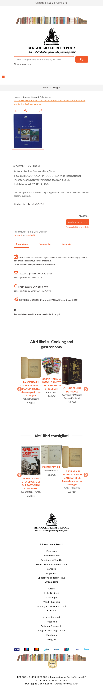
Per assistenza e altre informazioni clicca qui (37, 314)
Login (50, 2)
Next (84, 388)
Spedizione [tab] (22, 243)
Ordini (51, 588)
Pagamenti (51, 573)
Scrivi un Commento (51, 626)
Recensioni (51, 621)
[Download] (33, 110)
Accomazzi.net (70, 683)
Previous (18, 388)
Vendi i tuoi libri (51, 602)
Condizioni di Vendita (51, 560)
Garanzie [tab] (66, 243)
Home (17, 97)
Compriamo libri (51, 555)
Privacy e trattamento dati (51, 606)
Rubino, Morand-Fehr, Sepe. (37, 97)
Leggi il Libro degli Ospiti (51, 630)
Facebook (51, 635)
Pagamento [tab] (44, 243)
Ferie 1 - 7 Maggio (51, 87)
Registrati (30, 235)
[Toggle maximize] (40, 110)
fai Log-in (18, 235)
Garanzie (51, 569)
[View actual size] (25, 110)
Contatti (39, 2)
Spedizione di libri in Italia (51, 577)
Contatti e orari (51, 617)
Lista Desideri (51, 593)
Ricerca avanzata (22, 64)
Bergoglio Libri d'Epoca (39, 683)
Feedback (51, 551)
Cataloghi (51, 597)
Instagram (51, 639)
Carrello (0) (62, 2)
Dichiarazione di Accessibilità (51, 564)
